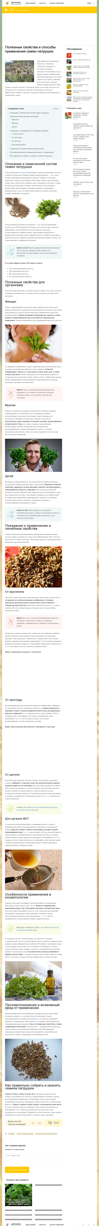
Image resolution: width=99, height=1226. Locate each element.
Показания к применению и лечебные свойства (29, 131)
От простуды (17, 137)
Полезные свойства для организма (24, 116)
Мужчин (15, 123)
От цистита (16, 141)
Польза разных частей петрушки (46, 1134)
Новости (42, 3)
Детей (14, 127)
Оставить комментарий (17, 1170)
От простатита (17, 134)
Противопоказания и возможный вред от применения (32, 152)
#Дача (51, 9)
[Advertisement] (49, 27)
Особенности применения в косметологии (27, 149)
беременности (33, 1019)
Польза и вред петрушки (25, 1134)
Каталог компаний (57, 3)
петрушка (23, 172)
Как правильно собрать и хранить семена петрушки (31, 156)
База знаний (30, 3)
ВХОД (91, 3)
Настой (32, 906)
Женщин (15, 119)
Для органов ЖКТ (19, 145)
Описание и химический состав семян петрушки (29, 113)
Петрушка (11, 1134)
